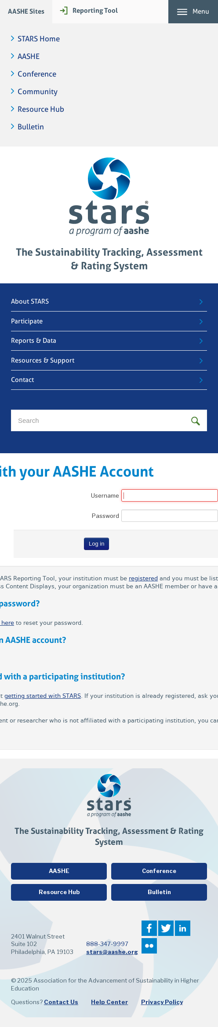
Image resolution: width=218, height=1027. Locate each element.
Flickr (149, 946)
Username (105, 495)
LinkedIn (182, 928)
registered (143, 578)
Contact (22, 380)
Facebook (149, 928)
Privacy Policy (162, 1001)
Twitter (166, 928)
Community (38, 91)
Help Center (109, 1001)
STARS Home (39, 39)
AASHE (29, 56)
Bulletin (31, 127)
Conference (37, 74)
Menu (201, 11)
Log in (96, 543)
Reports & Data (33, 341)
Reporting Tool (95, 10)
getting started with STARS (42, 696)
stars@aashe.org (112, 951)
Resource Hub (41, 109)
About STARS (30, 301)
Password (105, 515)
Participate (27, 321)
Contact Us (61, 1001)
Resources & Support (42, 360)
